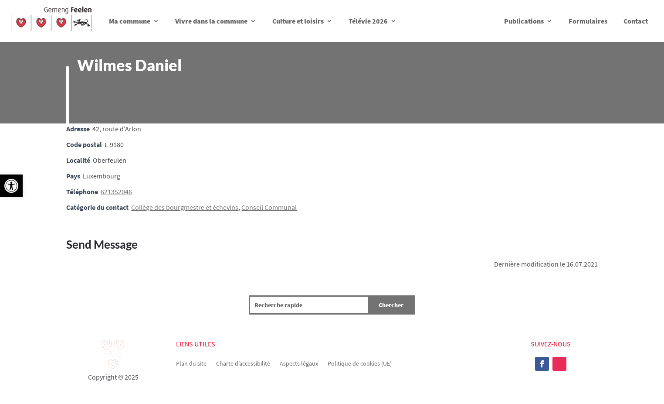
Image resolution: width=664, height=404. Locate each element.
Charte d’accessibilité (243, 362)
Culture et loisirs (298, 21)
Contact (635, 21)
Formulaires (588, 21)
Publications (524, 21)
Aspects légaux (299, 362)
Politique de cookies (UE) (360, 362)
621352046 (116, 191)
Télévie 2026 (368, 21)
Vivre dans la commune (211, 21)
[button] (11, 186)
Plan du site (191, 362)
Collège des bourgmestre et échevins (184, 207)
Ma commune (129, 21)
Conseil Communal (269, 207)
